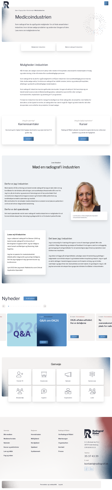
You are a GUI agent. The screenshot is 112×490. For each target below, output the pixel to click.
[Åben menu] (106, 3)
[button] (3, 306)
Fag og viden (22, 10)
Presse (61, 451)
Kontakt (61, 447)
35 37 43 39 (91, 456)
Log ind (60, 484)
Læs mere (28, 139)
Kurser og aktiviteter (11, 447)
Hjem (16, 10)
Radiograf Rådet (63, 430)
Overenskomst (48, 317)
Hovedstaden (36, 434)
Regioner (34, 430)
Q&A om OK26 (49, 320)
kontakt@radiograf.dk (96, 463)
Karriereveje (30, 10)
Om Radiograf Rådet (65, 434)
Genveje (6, 430)
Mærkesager (63, 439)
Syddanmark (35, 451)
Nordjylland (35, 443)
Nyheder (7, 443)
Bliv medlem (8, 434)
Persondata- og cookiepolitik (48, 484)
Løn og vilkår (8, 451)
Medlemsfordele (10, 439)
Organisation (63, 443)
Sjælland (34, 447)
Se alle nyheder (30, 298)
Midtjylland (35, 439)
